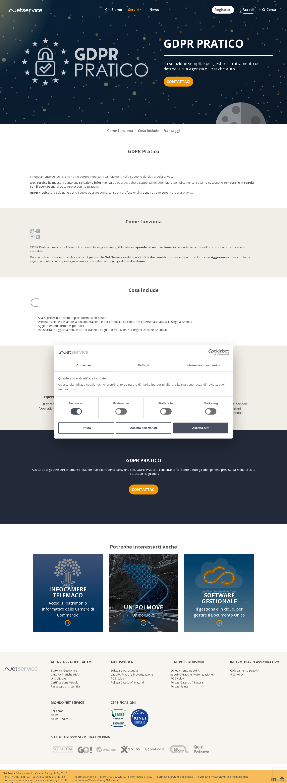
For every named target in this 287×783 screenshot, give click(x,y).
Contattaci (178, 81)
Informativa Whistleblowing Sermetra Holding (222, 776)
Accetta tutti (200, 428)
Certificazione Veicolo (65, 682)
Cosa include (148, 130)
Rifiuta (86, 428)
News (54, 715)
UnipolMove (58, 678)
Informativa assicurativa (113, 776)
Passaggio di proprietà (65, 686)
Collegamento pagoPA (185, 670)
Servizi (135, 9)
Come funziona (120, 130)
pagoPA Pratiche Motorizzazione (132, 674)
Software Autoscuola (124, 670)
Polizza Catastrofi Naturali (127, 682)
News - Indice (59, 719)
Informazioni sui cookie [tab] (203, 365)
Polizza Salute (179, 686)
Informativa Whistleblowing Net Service (97, 780)
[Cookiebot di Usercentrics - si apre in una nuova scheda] (211, 352)
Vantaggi (172, 130)
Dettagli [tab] (143, 365)
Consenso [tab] (83, 365)
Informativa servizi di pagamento (174, 776)
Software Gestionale (64, 670)
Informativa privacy (141, 776)
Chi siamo (57, 711)
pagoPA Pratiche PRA (65, 674)
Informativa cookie (85, 776)
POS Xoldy (117, 678)
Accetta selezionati (143, 428)
